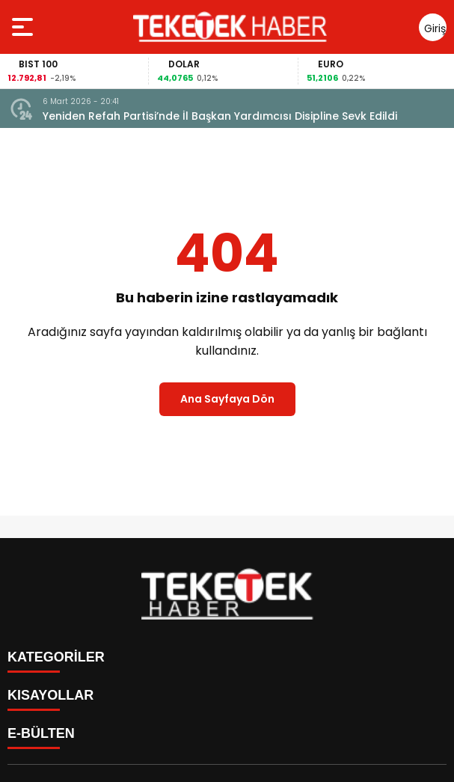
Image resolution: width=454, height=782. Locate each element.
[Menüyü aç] (24, 27)
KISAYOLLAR (50, 695)
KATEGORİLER (56, 657)
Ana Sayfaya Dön (227, 398)
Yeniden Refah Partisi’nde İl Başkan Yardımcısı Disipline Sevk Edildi (220, 116)
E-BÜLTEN (41, 733)
